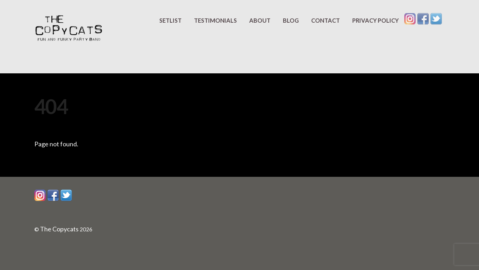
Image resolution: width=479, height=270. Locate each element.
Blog (291, 20)
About (259, 20)
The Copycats (59, 229)
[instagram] (410, 18)
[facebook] (423, 18)
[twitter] (436, 18)
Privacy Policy (375, 20)
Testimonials (215, 20)
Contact (325, 20)
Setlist (170, 20)
